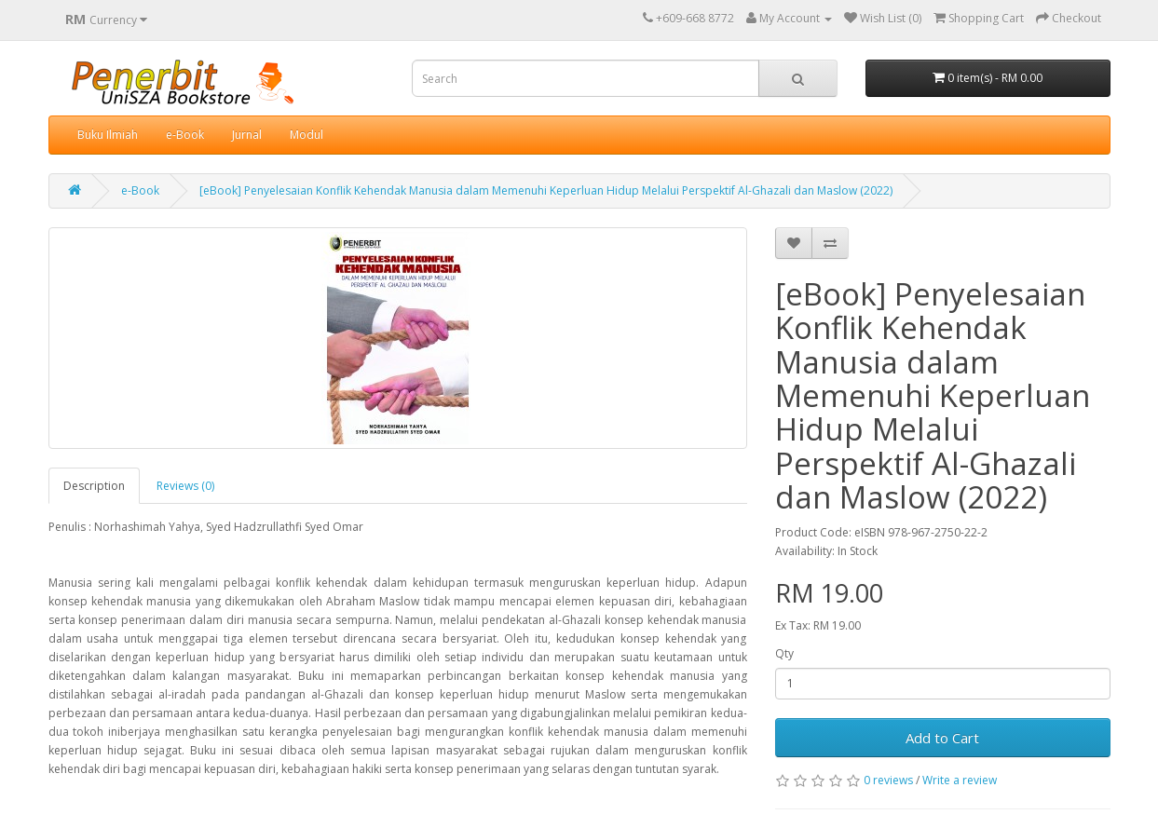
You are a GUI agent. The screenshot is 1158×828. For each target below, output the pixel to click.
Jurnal (247, 135)
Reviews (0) (185, 486)
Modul (306, 135)
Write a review (959, 780)
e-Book (185, 135)
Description (94, 486)
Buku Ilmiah (107, 135)
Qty (784, 653)
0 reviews (888, 780)
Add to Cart (942, 737)
